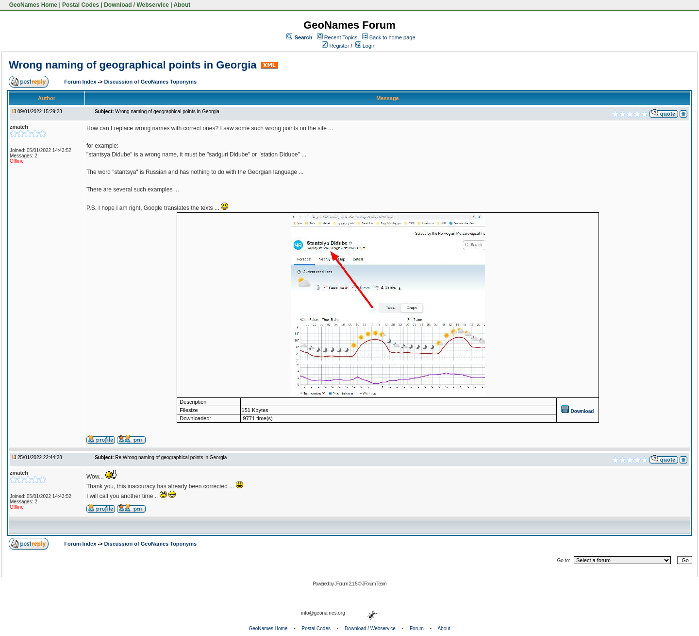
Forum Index (81, 82)
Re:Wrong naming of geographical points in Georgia (171, 457)
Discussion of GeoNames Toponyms (150, 82)
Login (365, 46)
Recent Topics (341, 37)
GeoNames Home (32, 4)
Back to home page (392, 37)
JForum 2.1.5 (346, 583)
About (182, 4)
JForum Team (374, 583)
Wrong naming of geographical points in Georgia (133, 65)
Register (335, 46)
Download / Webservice (136, 4)
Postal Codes (80, 4)
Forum (417, 628)
